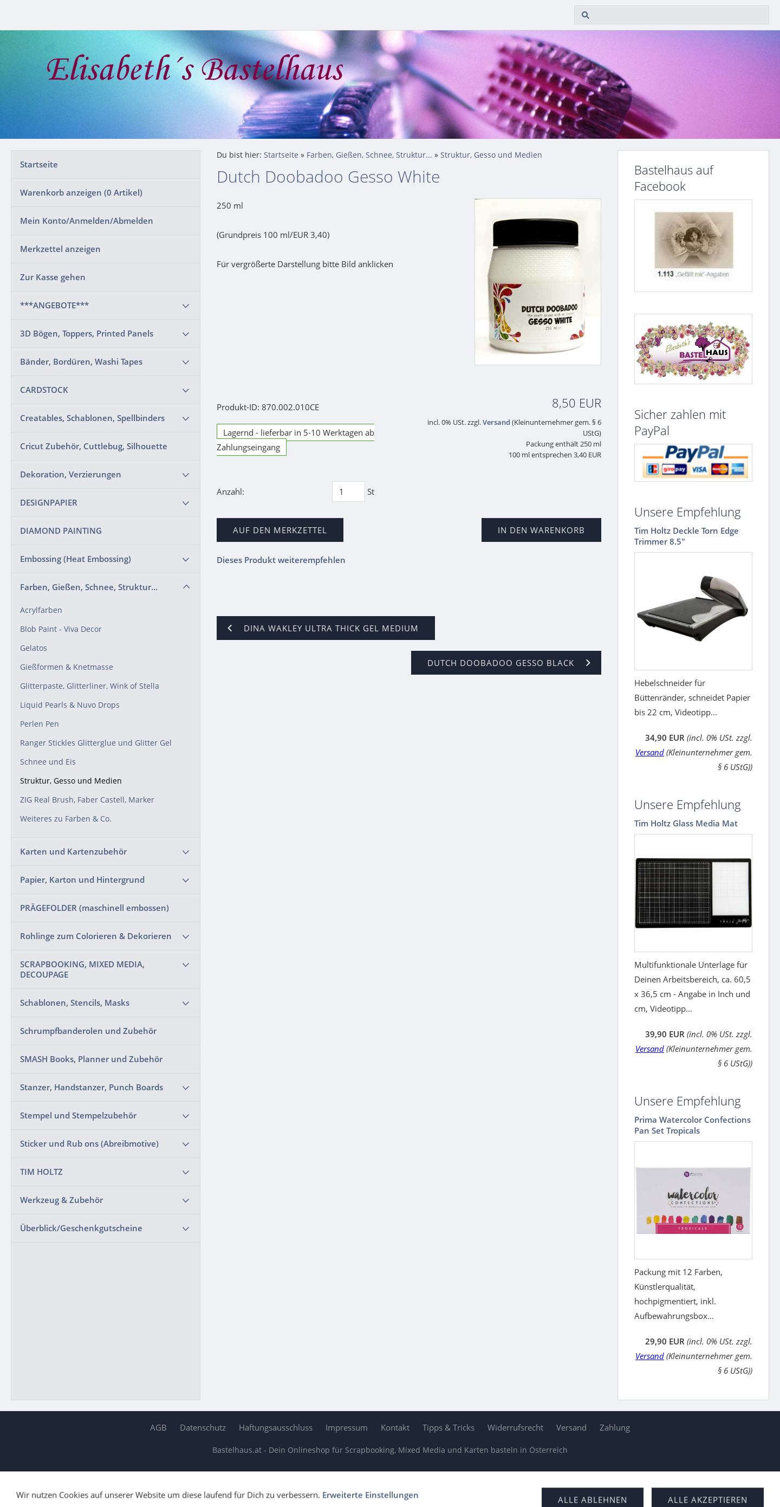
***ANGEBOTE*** (54, 305)
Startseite (39, 164)
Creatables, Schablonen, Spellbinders (92, 417)
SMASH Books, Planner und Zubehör (91, 1058)
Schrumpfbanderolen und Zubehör (88, 1030)
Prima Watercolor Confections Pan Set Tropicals (692, 1125)
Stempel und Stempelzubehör (78, 1115)
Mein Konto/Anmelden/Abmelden (86, 220)
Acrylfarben (41, 610)
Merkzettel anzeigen (60, 248)
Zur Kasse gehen (53, 276)
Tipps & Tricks (448, 1427)
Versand (496, 422)
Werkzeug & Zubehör (61, 1199)
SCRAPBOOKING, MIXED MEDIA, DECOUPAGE (82, 969)
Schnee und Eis (48, 762)
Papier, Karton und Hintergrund (82, 879)
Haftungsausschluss (276, 1427)
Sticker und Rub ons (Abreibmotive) (89, 1143)
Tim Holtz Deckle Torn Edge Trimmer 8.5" (686, 536)
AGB (158, 1427)
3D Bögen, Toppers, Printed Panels (86, 333)
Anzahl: (230, 491)
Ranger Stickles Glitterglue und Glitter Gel (96, 743)
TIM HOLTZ (41, 1171)
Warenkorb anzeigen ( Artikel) (81, 192)
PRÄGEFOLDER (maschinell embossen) (94, 907)
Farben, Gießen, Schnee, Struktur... (89, 586)
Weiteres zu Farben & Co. (66, 819)
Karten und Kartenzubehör (73, 851)
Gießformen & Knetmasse (66, 667)
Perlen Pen (39, 724)
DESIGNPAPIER (48, 502)
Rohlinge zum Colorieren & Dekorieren (96, 935)
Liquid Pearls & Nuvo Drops (70, 705)
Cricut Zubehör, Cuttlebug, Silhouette (93, 446)
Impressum (347, 1427)
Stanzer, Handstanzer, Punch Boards (91, 1087)
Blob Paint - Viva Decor (61, 629)
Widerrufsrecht (515, 1427)
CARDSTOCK (44, 389)
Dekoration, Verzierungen (70, 474)
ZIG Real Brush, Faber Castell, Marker (87, 800)
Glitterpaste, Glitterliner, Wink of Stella (89, 686)
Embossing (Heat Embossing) (75, 558)
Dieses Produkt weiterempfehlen (281, 559)
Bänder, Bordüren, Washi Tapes (81, 361)
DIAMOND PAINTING (61, 530)
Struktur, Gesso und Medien (71, 781)
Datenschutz (203, 1427)
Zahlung (615, 1427)
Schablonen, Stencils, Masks (74, 1002)
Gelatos (33, 648)
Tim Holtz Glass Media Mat (686, 823)
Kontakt (395, 1427)
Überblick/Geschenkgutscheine (81, 1228)
